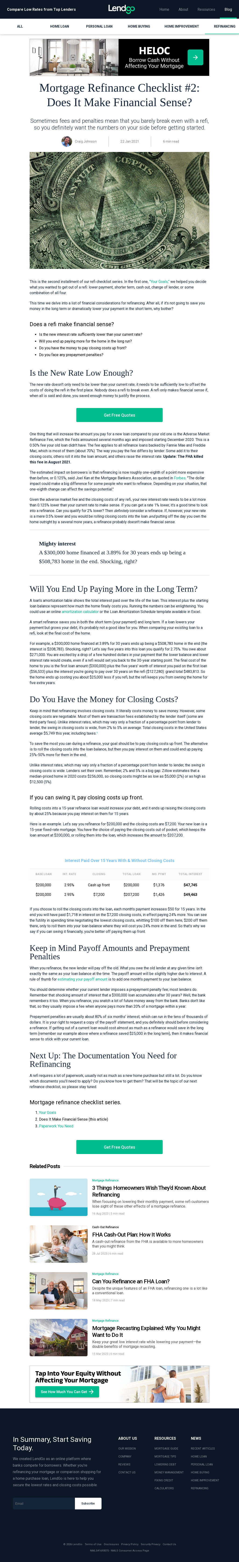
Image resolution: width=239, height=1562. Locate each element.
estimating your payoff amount (82, 979)
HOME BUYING (200, 1472)
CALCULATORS (164, 1488)
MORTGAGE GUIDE (166, 1448)
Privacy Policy (129, 1544)
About (183, 9)
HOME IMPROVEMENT (205, 1480)
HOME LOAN (199, 1456)
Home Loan (59, 26)
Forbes (180, 478)
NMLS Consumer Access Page (130, 1550)
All (20, 26)
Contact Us (169, 1544)
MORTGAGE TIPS (165, 1456)
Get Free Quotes (119, 415)
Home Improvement (182, 26)
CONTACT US (126, 1472)
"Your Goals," (159, 281)
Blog (228, 9)
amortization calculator (80, 612)
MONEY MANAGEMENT (169, 1472)
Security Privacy (150, 1544)
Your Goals (47, 1112)
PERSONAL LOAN (202, 1464)
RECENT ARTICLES (203, 1448)
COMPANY (124, 1456)
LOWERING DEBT (165, 1464)
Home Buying (139, 26)
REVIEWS (124, 1464)
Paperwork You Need (56, 1126)
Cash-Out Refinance (105, 1227)
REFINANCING (199, 1488)
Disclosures (111, 1544)
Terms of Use (93, 1544)
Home (164, 9)
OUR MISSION (127, 1448)
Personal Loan (99, 26)
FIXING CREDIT (164, 1480)
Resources (206, 9)
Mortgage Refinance (105, 1180)
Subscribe (88, 1503)
